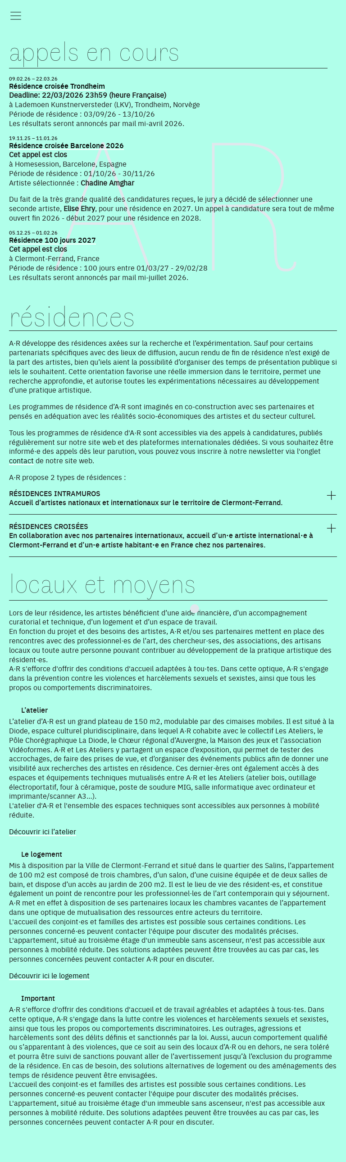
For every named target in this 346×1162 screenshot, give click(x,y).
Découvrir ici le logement (49, 975)
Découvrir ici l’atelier (42, 831)
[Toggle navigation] (16, 16)
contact (21, 460)
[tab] (173, 502)
